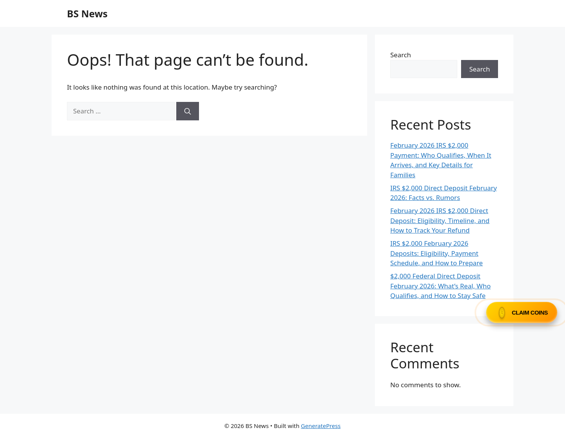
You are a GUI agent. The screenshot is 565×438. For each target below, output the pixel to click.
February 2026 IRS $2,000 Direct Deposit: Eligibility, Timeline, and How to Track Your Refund (440, 220)
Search (400, 54)
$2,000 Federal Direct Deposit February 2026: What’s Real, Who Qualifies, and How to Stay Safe (440, 285)
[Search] (187, 111)
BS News (87, 13)
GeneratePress (321, 426)
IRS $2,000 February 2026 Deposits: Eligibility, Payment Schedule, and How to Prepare (436, 253)
